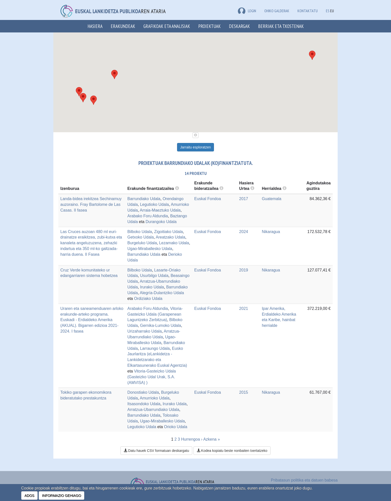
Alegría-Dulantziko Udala (162, 293)
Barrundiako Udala (144, 199)
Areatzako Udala (170, 237)
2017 (243, 199)
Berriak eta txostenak (281, 26)
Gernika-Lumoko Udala (160, 325)
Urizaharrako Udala (144, 331)
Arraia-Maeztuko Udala (160, 210)
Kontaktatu (307, 10)
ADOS (29, 496)
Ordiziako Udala (148, 298)
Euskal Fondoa (207, 199)
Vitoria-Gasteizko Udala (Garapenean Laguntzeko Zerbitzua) (155, 314)
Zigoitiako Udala (168, 232)
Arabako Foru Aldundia (147, 216)
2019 (243, 270)
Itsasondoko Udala (144, 404)
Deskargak (239, 26)
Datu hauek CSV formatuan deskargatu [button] (156, 451)
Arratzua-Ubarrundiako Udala (153, 409)
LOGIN (247, 10)
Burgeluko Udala (142, 243)
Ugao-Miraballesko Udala (149, 249)
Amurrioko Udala (155, 398)
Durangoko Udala (161, 222)
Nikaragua (271, 232)
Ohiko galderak (276, 10)
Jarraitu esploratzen (195, 147)
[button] (83, 97)
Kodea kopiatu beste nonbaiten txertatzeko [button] (232, 451)
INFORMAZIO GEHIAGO (61, 496)
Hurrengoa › (191, 439)
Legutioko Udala (154, 204)
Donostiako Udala (143, 392)
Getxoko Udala (140, 237)
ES (327, 10)
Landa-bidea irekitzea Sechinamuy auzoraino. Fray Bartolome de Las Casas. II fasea (90, 204)
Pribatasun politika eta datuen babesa (304, 480)
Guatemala (271, 199)
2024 (243, 232)
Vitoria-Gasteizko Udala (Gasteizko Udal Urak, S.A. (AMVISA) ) (151, 377)
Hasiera (95, 26)
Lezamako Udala (174, 243)
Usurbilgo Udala (154, 275)
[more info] (252, 188)
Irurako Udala (152, 287)
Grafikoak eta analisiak (166, 26)
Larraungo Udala (155, 348)
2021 (243, 308)
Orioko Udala (175, 427)
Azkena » (211, 439)
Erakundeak (123, 26)
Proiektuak (209, 26)
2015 (243, 392)
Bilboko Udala (139, 232)
